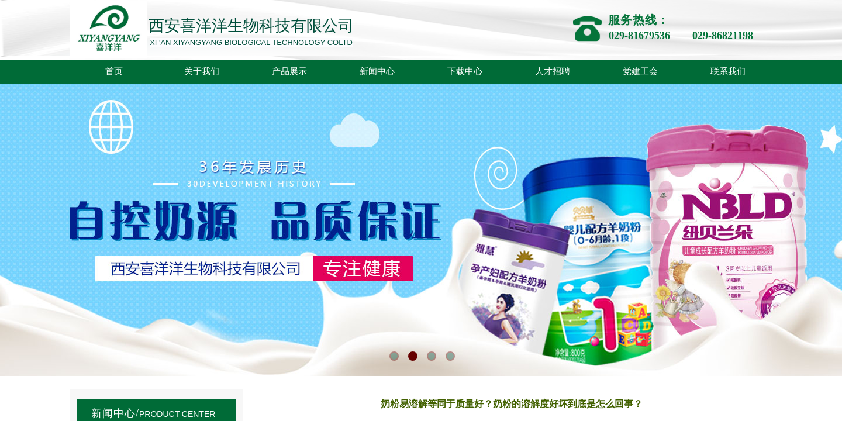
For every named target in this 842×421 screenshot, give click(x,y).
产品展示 (289, 71)
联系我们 (728, 71)
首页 (114, 71)
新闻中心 (377, 71)
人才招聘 (552, 71)
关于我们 (201, 71)
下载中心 (464, 71)
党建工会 (640, 71)
